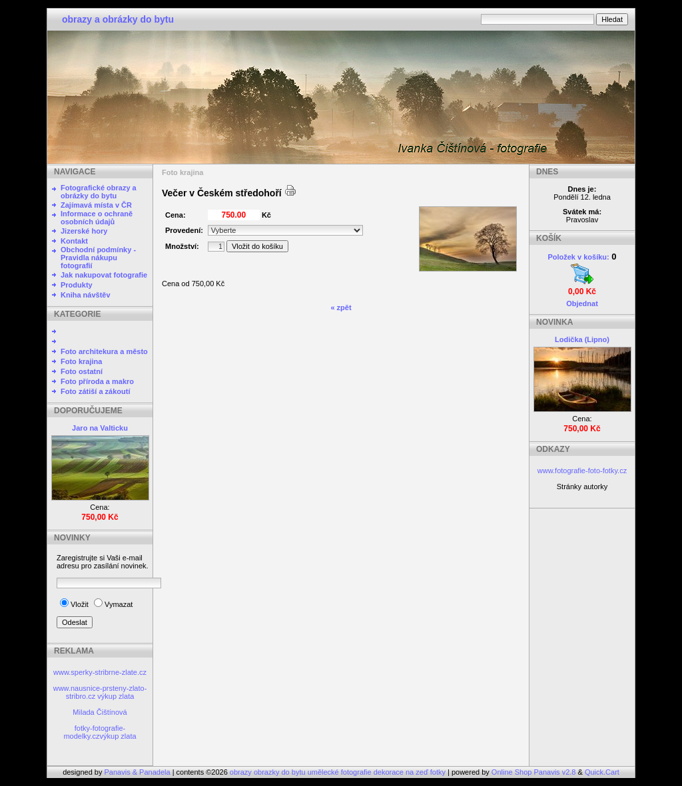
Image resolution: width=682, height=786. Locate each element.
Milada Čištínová (100, 712)
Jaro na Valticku (100, 428)
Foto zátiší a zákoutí (96, 391)
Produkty (77, 285)
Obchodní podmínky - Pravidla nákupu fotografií (98, 258)
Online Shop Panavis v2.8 (534, 772)
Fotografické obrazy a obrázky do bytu (99, 192)
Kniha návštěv (86, 295)
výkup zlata (115, 696)
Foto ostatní (82, 371)
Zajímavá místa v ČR (96, 205)
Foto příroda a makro (97, 381)
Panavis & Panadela (138, 772)
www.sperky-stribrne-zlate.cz (100, 672)
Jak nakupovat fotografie (104, 275)
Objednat (582, 303)
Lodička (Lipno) (582, 339)
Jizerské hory (84, 231)
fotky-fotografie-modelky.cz (94, 732)
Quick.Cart (602, 772)
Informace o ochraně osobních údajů (97, 218)
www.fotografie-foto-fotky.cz (582, 471)
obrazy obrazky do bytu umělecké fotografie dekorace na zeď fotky (339, 772)
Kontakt (74, 241)
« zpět (340, 307)
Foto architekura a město (104, 351)
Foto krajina (81, 361)
